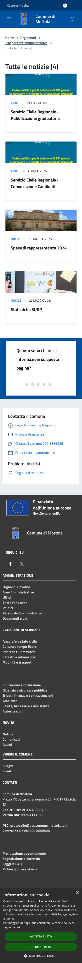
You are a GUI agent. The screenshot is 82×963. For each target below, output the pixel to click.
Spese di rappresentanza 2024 (39, 247)
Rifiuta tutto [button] (41, 947)
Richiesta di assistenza (20, 869)
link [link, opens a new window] (18, 927)
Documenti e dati (15, 618)
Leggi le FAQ (12, 863)
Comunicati (11, 739)
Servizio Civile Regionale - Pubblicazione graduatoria (35, 115)
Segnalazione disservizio (21, 858)
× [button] (77, 892)
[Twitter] (21, 564)
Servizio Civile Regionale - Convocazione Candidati (35, 183)
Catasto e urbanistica (19, 657)
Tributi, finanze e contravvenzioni (28, 695)
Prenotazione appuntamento (24, 853)
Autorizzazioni (13, 711)
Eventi (7, 771)
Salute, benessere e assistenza (26, 706)
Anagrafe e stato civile (20, 641)
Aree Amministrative (18, 592)
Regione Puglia (18, 5)
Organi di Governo (16, 587)
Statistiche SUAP (26, 309)
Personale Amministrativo (22, 613)
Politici (8, 607)
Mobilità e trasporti (17, 662)
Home (9, 37)
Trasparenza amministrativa (26, 42)
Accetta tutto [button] (41, 936)
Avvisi (15, 102)
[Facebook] (10, 564)
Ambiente (10, 700)
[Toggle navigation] (8, 18)
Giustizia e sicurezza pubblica (25, 690)
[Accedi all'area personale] (65, 5)
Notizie (16, 239)
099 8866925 (40, 830)
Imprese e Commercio (19, 651)
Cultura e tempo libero (20, 646)
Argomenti (28, 37)
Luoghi (8, 765)
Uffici (7, 597)
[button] (41, 956)
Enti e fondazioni (15, 602)
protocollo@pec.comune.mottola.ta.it (39, 825)
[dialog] (41, 925)
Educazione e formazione (22, 685)
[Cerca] (72, 19)
